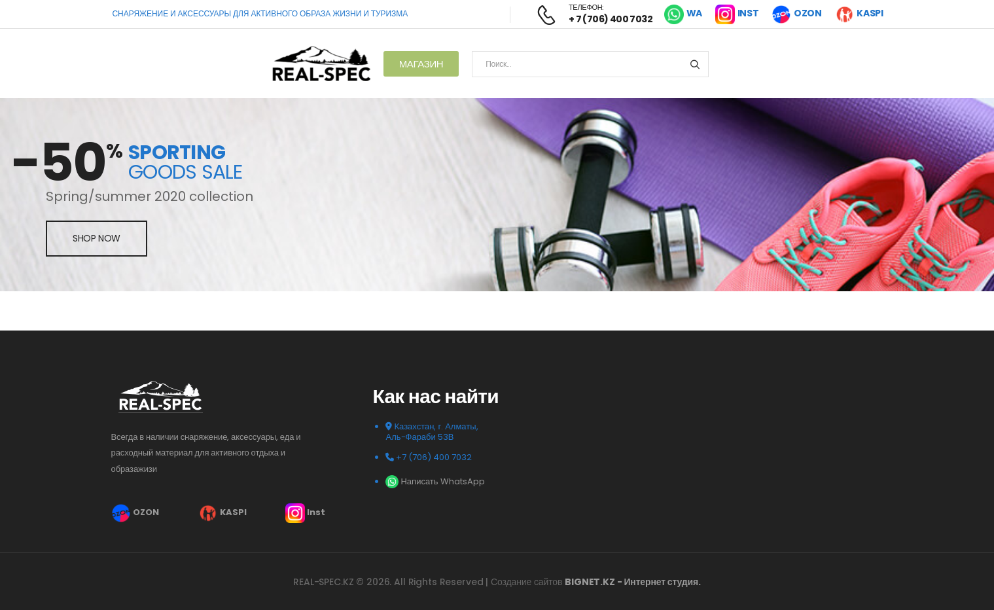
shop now (96, 238)
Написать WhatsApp (434, 481)
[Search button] (695, 64)
